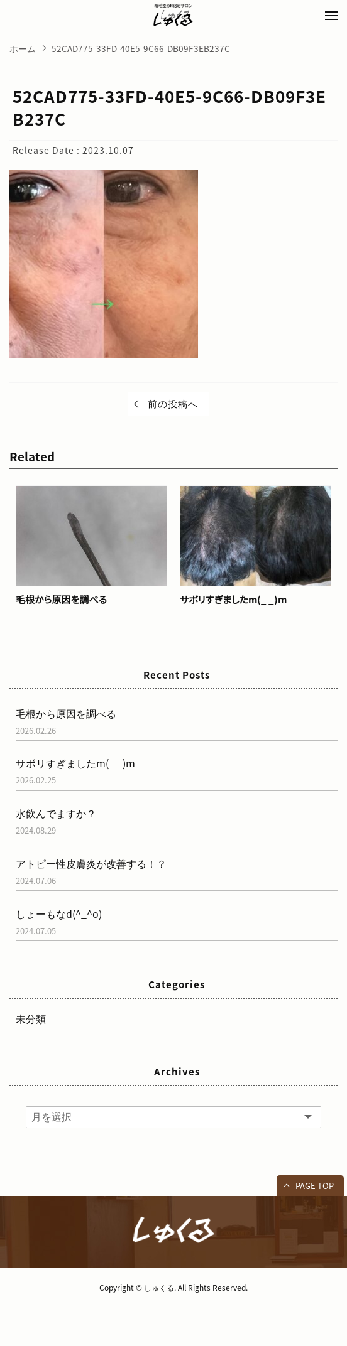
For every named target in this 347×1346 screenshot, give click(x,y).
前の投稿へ (173, 404)
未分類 (31, 1018)
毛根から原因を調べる (61, 599)
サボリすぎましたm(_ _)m (233, 599)
